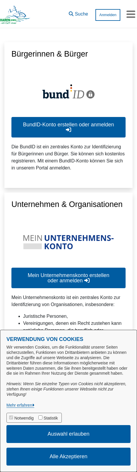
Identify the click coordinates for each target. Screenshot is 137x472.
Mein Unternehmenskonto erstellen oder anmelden (68, 277)
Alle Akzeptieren (68, 456)
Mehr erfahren (19, 405)
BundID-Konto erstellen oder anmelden (68, 127)
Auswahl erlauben (68, 434)
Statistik (51, 418)
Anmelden (108, 15)
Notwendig (24, 418)
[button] (78, 12)
